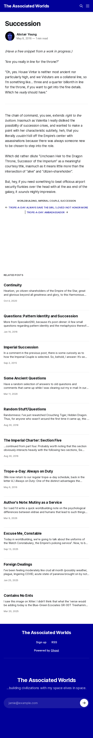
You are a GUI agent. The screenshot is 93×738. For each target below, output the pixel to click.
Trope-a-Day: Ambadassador (46, 212)
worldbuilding (27, 200)
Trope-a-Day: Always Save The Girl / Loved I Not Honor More (48, 207)
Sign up (41, 642)
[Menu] (88, 6)
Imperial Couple (48, 200)
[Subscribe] (84, 703)
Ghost (55, 650)
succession (68, 200)
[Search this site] (81, 6)
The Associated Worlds (26, 6)
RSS (54, 642)
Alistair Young (27, 34)
